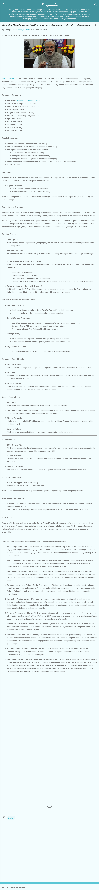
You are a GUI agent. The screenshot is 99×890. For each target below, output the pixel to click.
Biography (49, 5)
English (11, 818)
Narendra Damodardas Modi (28, 100)
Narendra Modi (8, 78)
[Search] (95, 5)
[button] (95, 25)
